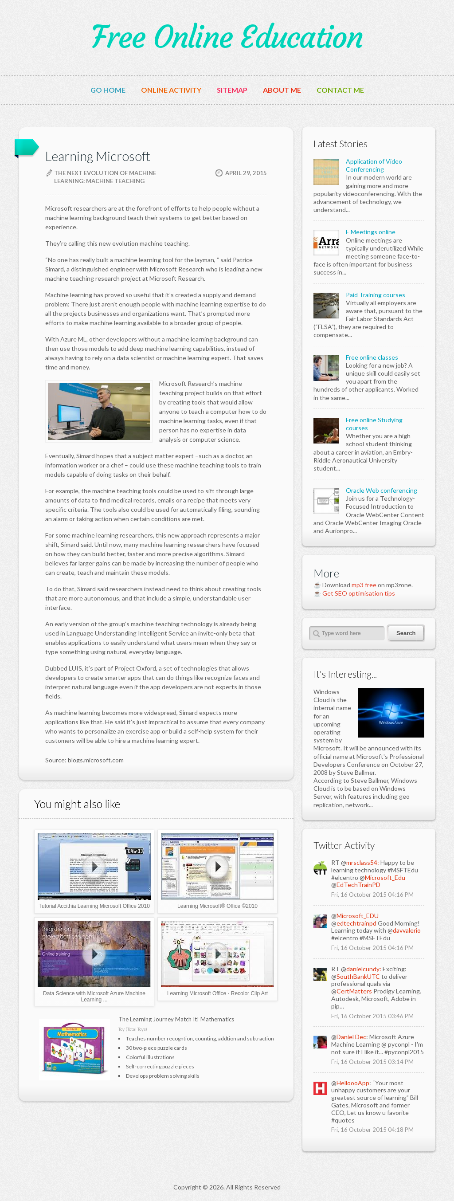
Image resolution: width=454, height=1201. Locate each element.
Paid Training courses (375, 294)
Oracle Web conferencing (381, 490)
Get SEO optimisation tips (358, 593)
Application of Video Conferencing (374, 165)
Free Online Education (226, 37)
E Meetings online (370, 231)
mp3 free (364, 585)
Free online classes (372, 357)
